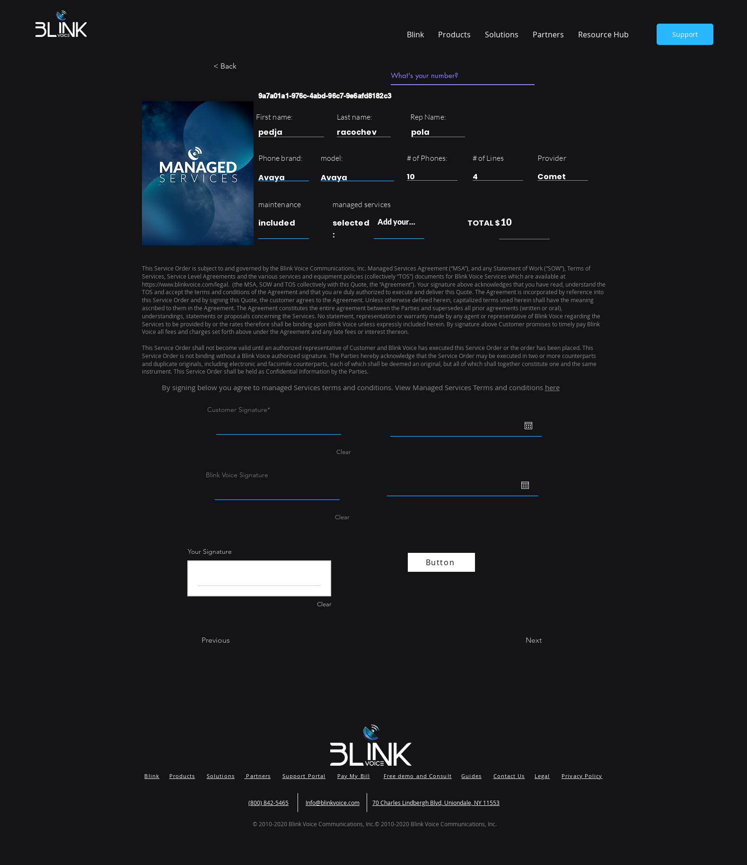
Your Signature (210, 551)
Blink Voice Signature (237, 475)
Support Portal (303, 775)
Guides (471, 775)
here (552, 387)
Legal (542, 775)
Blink (151, 775)
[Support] (685, 34)
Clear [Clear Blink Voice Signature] (342, 517)
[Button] (441, 562)
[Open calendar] (528, 425)
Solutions (221, 775)
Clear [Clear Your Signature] (324, 604)
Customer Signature (237, 409)
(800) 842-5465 (268, 802)
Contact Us (509, 775)
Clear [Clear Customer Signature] (343, 451)
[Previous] (233, 640)
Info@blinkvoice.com (333, 802)
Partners (257, 775)
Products (182, 775)
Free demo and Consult (418, 775)
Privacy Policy (582, 775)
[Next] (518, 640)
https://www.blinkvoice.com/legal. (186, 284)
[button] (603, 34)
